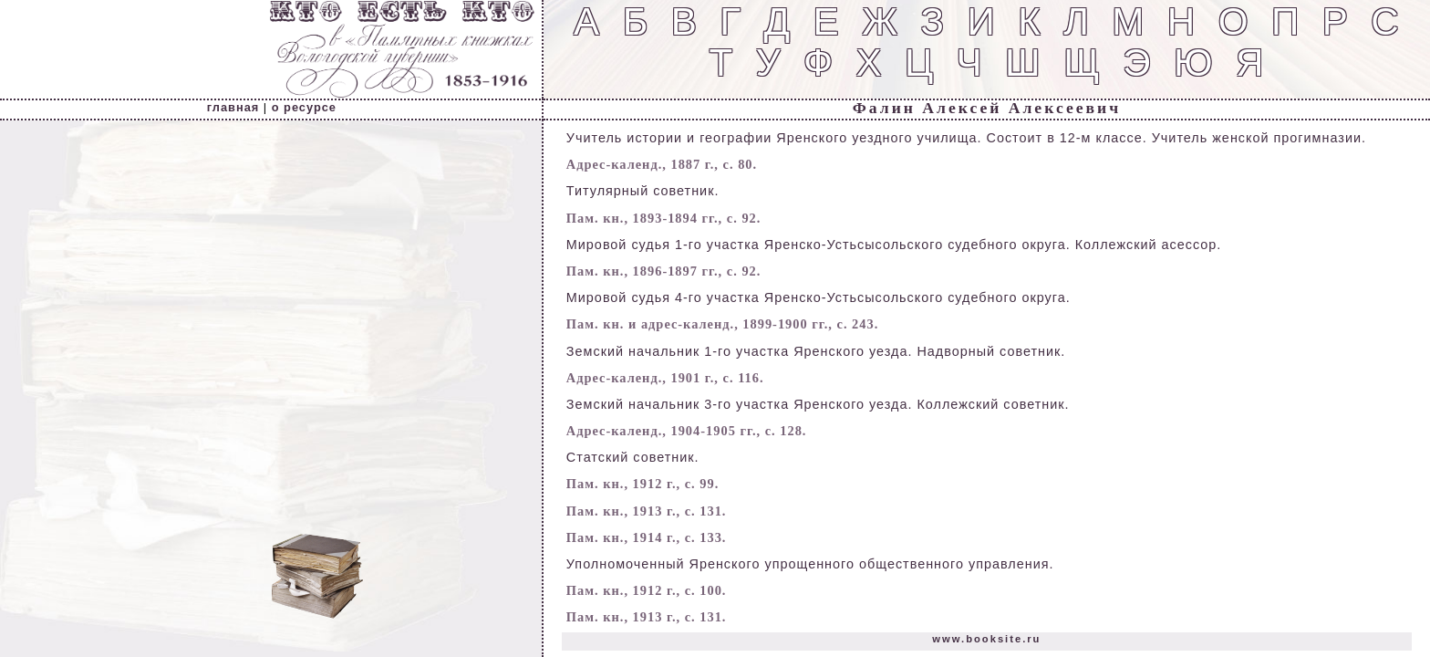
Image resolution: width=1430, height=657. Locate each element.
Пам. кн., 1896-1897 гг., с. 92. (664, 271)
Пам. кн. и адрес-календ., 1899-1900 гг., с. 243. (722, 324)
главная (233, 107)
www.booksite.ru (986, 638)
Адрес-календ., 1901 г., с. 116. (665, 377)
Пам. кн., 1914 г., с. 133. (646, 537)
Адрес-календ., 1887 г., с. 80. (661, 164)
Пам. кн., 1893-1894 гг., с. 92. (664, 218)
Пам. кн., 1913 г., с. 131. (646, 511)
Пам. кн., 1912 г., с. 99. (642, 483)
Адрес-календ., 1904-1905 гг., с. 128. (686, 430)
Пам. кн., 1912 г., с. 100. (646, 590)
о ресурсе (304, 107)
